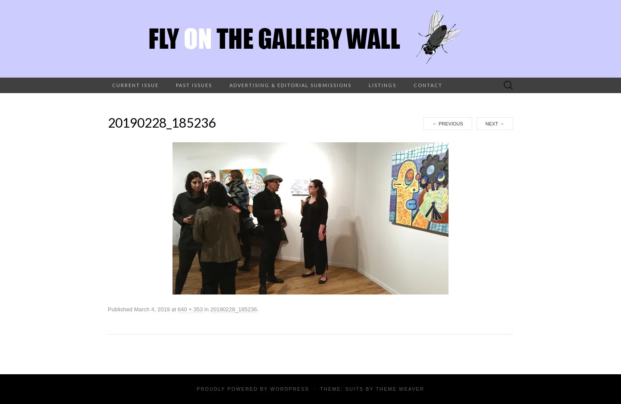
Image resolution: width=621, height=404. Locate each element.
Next (495, 123)
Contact (428, 85)
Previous (448, 123)
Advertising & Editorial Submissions (290, 85)
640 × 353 (190, 309)
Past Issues (194, 85)
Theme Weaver (400, 388)
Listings (382, 85)
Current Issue (135, 85)
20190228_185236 (233, 309)
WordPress (289, 388)
